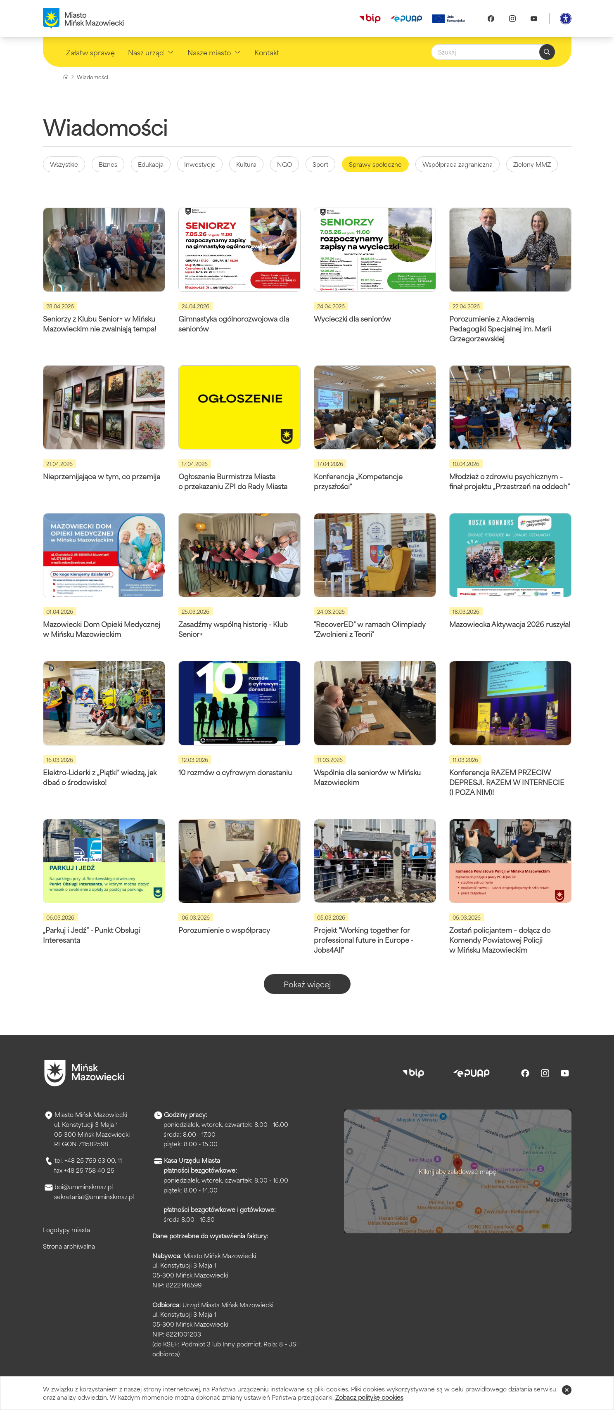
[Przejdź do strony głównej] (84, 1073)
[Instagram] (512, 18)
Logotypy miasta (66, 1229)
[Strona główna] (66, 77)
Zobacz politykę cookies (369, 1397)
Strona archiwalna (69, 1246)
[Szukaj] (493, 52)
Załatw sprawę (90, 52)
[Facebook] (491, 18)
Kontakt (266, 52)
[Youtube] (534, 18)
